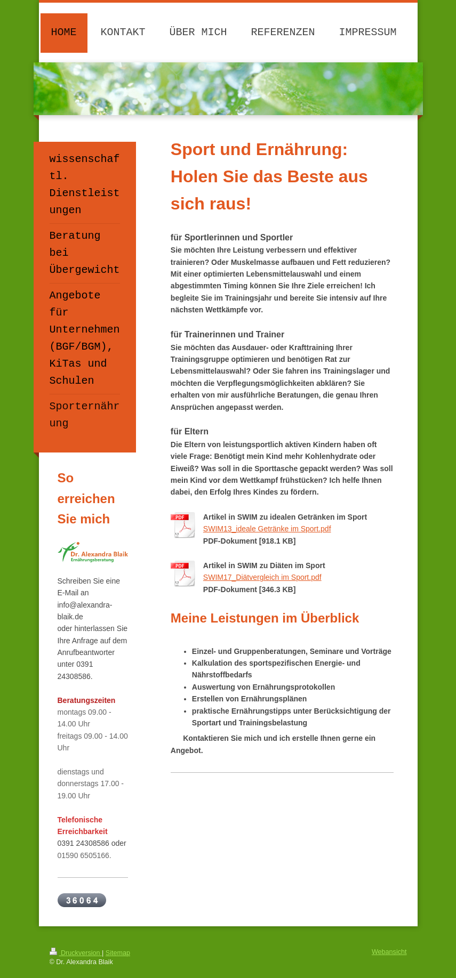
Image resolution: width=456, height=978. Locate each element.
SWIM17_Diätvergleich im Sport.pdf (262, 577)
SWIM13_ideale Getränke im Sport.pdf (267, 528)
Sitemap (118, 953)
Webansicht (389, 952)
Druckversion (76, 953)
